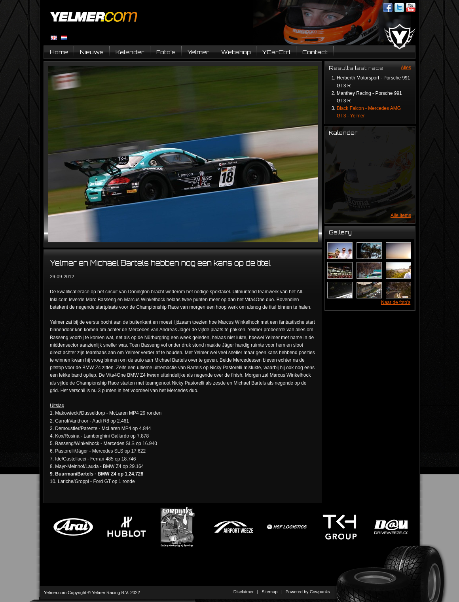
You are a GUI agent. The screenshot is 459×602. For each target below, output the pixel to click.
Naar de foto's (395, 302)
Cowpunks (320, 591)
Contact (315, 52)
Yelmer (198, 52)
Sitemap (269, 591)
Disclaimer (243, 591)
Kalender (130, 52)
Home (59, 52)
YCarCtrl (276, 52)
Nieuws (92, 52)
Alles (406, 67)
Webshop (235, 52)
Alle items (401, 215)
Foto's (166, 52)
